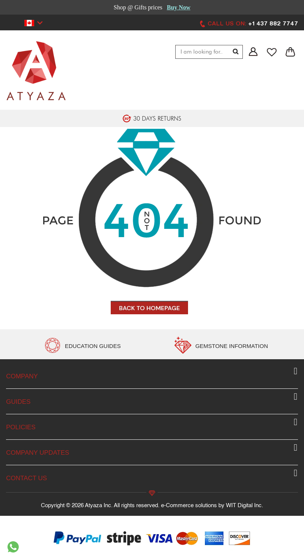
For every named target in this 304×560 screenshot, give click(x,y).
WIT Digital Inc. (244, 505)
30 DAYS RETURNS (157, 118)
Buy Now (179, 7)
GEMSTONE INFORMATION (231, 346)
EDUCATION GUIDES (93, 346)
